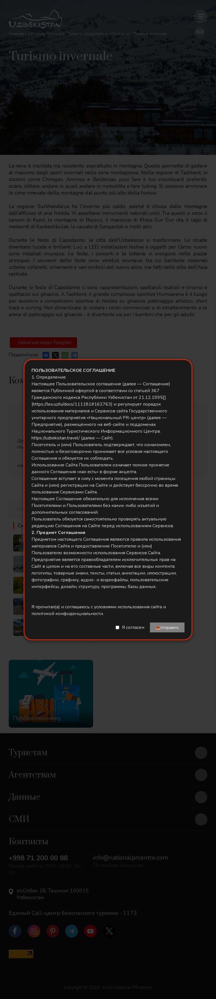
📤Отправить (167, 627)
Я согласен (133, 627)
